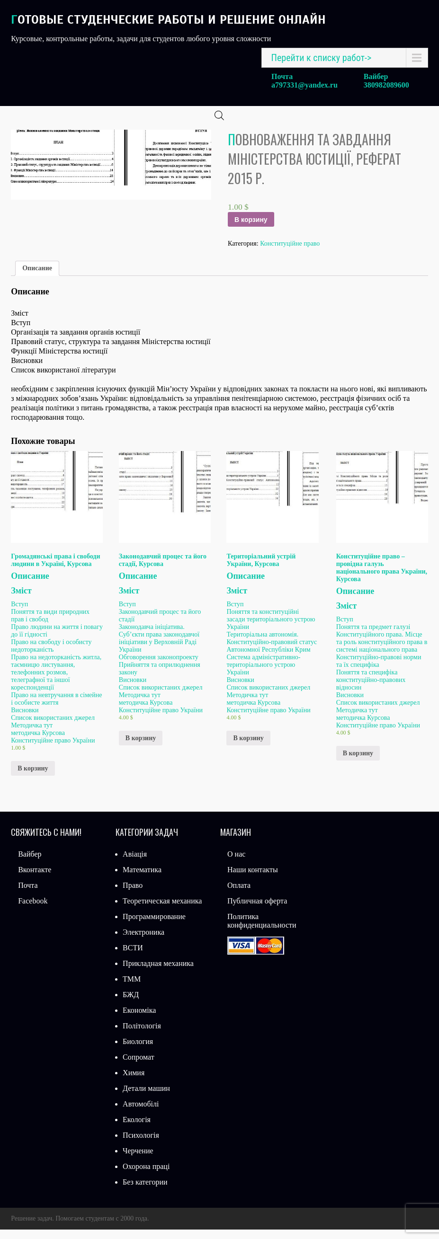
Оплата (239, 895)
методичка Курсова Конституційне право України (53, 746)
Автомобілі (141, 1113)
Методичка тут (32, 734)
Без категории (145, 1191)
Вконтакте (34, 879)
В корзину (251, 229)
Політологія (142, 1035)
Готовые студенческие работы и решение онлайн (168, 19)
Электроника (143, 942)
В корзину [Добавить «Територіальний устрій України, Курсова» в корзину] (248, 747)
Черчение (138, 1160)
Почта (27, 895)
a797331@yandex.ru (304, 85)
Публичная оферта (257, 910)
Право (133, 895)
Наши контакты (252, 879)
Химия (133, 1082)
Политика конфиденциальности (261, 930)
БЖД (131, 1004)
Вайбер (29, 863)
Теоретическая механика (162, 910)
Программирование (154, 926)
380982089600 (386, 85)
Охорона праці (146, 1176)
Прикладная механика (158, 973)
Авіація (135, 863)
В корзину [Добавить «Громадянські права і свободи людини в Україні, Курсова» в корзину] (33, 777)
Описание (37, 277)
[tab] (37, 277)
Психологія (141, 1145)
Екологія (137, 1129)
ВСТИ (133, 957)
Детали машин (146, 1098)
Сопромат (138, 1066)
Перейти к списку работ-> (321, 57)
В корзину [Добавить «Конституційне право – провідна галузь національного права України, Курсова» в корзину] (358, 762)
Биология (138, 1051)
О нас (236, 863)
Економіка (139, 1020)
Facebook (32, 910)
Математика (142, 879)
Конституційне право (290, 253)
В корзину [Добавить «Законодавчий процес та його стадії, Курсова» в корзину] (140, 747)
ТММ (132, 988)
